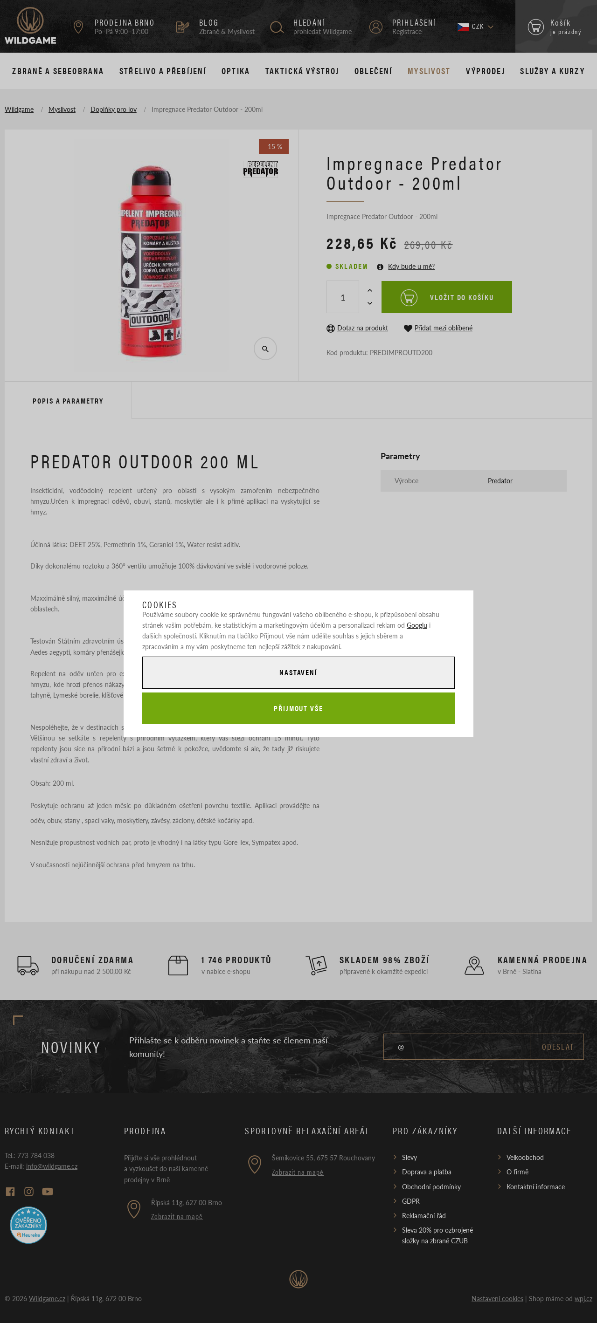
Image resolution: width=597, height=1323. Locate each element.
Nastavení (298, 672)
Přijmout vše (298, 708)
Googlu (417, 625)
